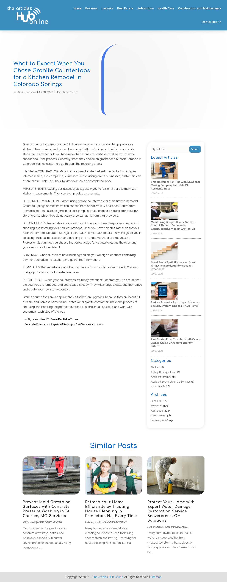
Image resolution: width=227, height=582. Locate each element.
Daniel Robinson (26, 92)
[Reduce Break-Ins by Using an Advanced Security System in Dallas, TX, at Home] (164, 291)
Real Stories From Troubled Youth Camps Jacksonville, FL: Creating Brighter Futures (176, 342)
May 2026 (156, 406)
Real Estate (125, 8)
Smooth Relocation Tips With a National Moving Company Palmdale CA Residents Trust (175, 185)
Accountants (158, 386)
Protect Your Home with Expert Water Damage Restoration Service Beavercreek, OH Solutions (171, 511)
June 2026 (157, 401)
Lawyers (107, 8)
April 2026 (157, 410)
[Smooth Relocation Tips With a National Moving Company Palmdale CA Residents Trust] (164, 171)
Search (195, 149)
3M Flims (156, 367)
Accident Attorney (161, 376)
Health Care (165, 8)
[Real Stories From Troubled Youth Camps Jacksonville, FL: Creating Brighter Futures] (164, 328)
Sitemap (156, 577)
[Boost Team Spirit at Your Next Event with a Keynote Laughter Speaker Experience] (164, 251)
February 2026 (159, 420)
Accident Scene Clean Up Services (170, 381)
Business (91, 8)
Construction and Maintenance (199, 8)
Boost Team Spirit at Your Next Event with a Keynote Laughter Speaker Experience (173, 265)
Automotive (145, 8)
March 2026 (158, 415)
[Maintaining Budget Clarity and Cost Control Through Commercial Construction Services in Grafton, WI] (164, 211)
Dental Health (211, 22)
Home (77, 8)
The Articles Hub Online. (108, 577)
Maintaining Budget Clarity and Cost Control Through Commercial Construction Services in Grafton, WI (173, 225)
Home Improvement (67, 92)
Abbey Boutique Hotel (163, 372)
